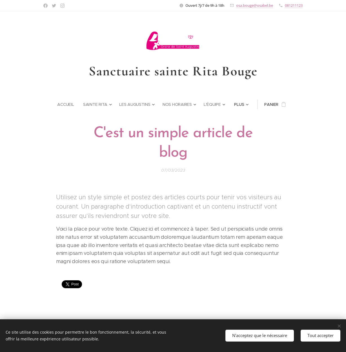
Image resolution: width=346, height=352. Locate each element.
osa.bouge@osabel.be (254, 5)
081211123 (294, 5)
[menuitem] (67, 104)
